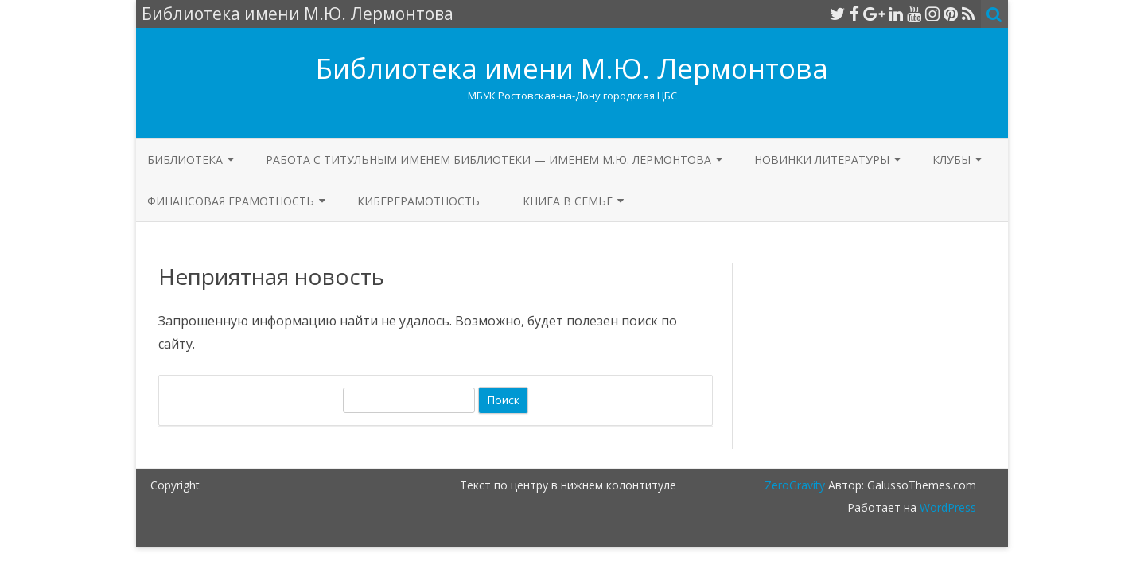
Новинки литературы (821, 159)
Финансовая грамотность (230, 201)
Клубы (951, 159)
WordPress (946, 507)
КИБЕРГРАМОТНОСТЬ (418, 201)
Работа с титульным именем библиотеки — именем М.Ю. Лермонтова (488, 159)
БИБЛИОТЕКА (185, 159)
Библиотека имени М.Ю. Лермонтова (572, 68)
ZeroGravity (795, 485)
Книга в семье (568, 201)
